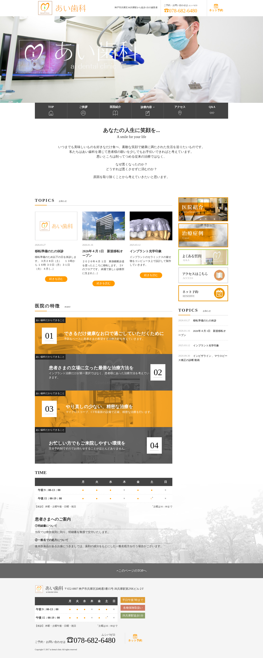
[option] (131, 59)
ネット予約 (216, 10)
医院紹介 (115, 110)
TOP (51, 110)
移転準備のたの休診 (204, 320)
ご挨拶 (83, 110)
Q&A (212, 110)
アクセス (180, 110)
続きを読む (56, 278)
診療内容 (148, 111)
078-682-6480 (180, 10)
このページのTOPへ (131, 570)
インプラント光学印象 (206, 345)
